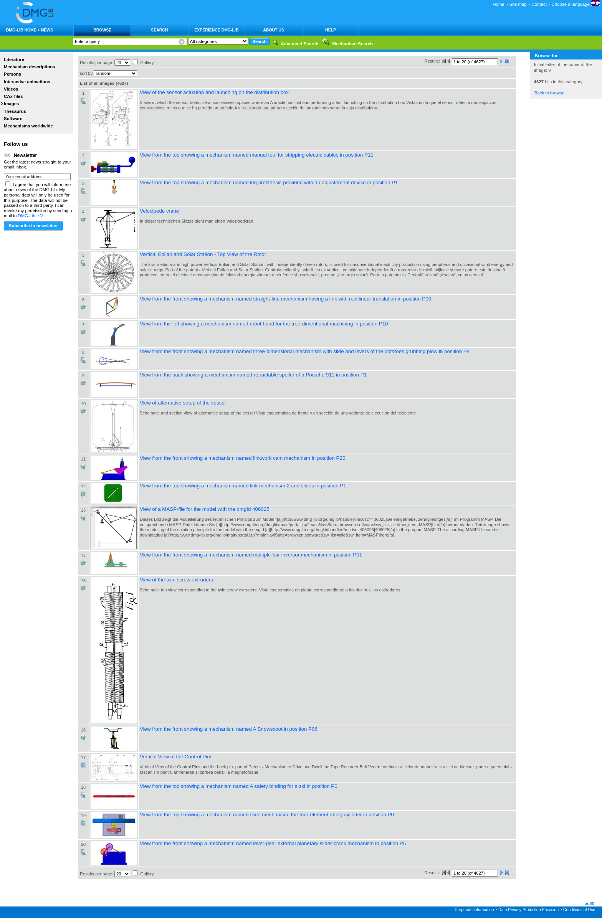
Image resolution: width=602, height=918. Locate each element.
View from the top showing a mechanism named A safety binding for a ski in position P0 (238, 786)
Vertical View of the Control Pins (176, 756)
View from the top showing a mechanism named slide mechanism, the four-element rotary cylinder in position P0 (267, 814)
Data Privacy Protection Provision (528, 909)
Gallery (147, 62)
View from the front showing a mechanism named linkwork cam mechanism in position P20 (242, 458)
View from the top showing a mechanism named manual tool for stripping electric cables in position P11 (257, 155)
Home (498, 4)
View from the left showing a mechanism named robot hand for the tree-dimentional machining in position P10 (264, 324)
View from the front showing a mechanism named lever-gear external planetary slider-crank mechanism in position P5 (273, 843)
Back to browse (549, 93)
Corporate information (474, 909)
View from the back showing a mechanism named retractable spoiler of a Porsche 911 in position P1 (253, 375)
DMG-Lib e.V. (31, 215)
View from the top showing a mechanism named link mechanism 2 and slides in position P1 (243, 486)
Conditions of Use (579, 909)
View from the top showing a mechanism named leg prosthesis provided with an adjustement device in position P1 (269, 182)
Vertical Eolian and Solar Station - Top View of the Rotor (203, 254)
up (592, 903)
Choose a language (576, 4)
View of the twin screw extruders (176, 580)
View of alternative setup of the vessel (183, 403)
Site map (518, 4)
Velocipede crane (159, 211)
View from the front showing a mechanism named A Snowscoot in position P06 (229, 729)
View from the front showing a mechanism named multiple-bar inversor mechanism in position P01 (251, 555)
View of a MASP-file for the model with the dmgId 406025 (205, 509)
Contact (538, 4)
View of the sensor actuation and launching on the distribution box (214, 92)
